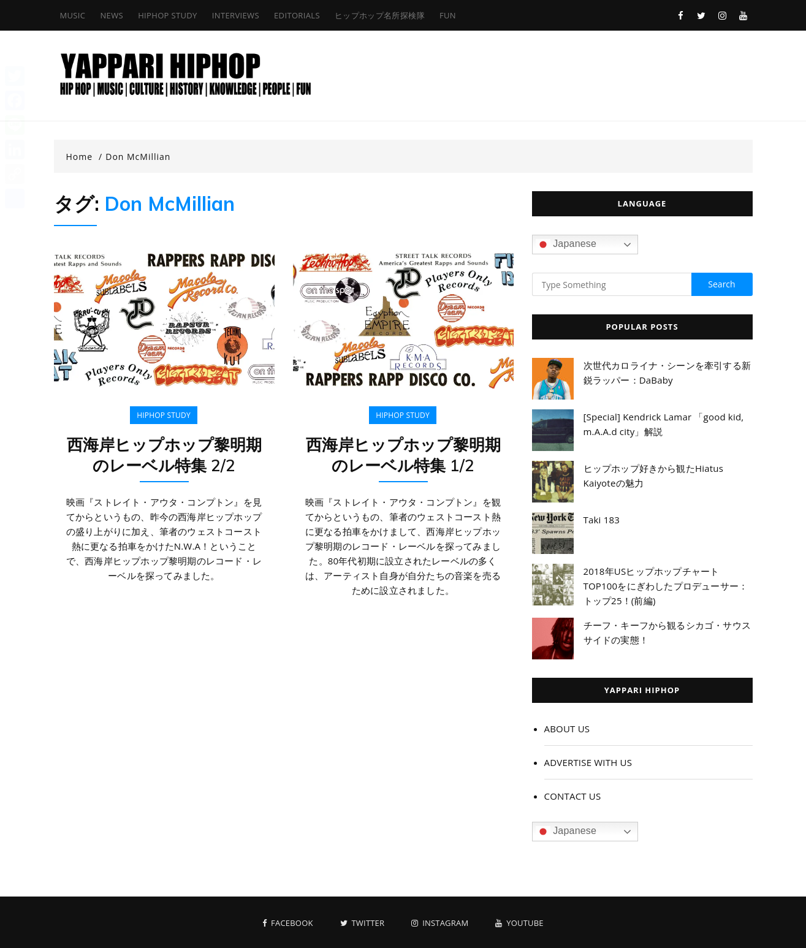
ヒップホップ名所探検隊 (380, 15)
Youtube (519, 923)
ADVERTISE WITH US (588, 762)
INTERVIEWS (235, 15)
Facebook (287, 923)
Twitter (362, 923)
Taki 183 (602, 520)
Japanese (566, 244)
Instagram (439, 923)
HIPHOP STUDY (167, 15)
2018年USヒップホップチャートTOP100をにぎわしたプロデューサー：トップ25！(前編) (666, 586)
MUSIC (73, 15)
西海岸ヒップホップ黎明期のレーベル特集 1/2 (403, 455)
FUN (447, 15)
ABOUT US (567, 728)
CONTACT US (572, 796)
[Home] (84, 157)
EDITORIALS (297, 15)
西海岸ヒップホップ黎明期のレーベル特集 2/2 (164, 455)
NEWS (111, 15)
